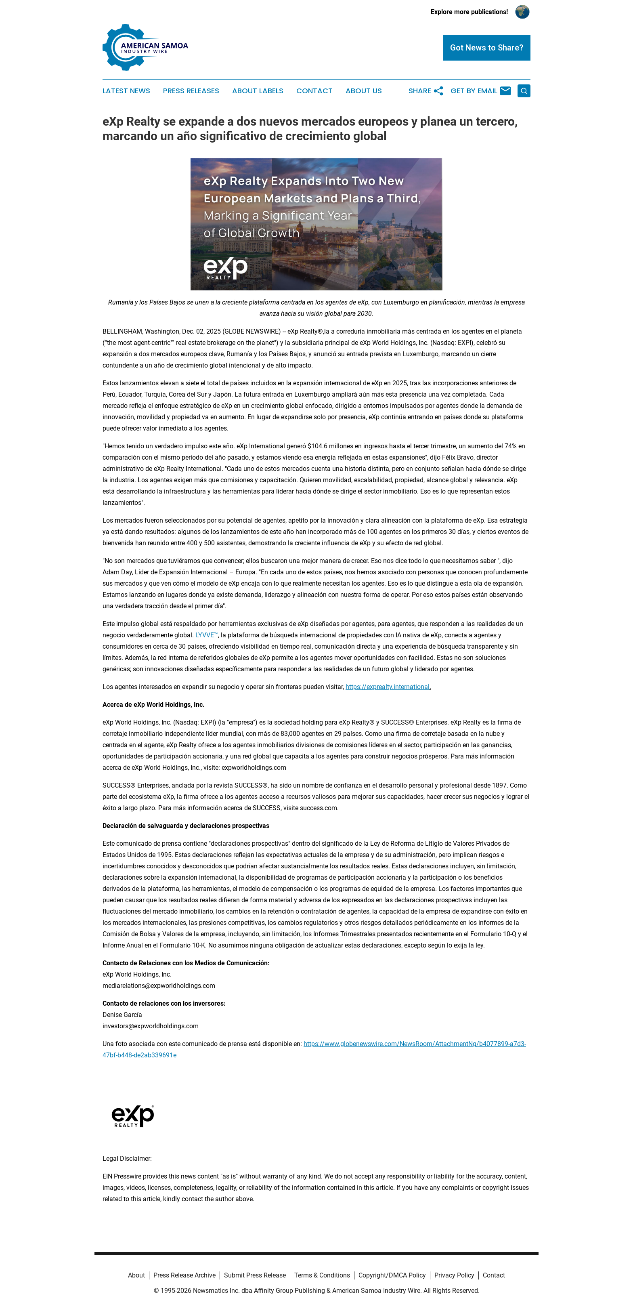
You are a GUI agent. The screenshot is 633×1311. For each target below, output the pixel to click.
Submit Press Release (255, 1275)
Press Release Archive (184, 1275)
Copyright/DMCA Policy (392, 1275)
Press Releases (191, 90)
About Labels (257, 90)
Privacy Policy (454, 1275)
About (136, 1275)
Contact (314, 90)
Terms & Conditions (322, 1275)
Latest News (126, 90)
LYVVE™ (206, 635)
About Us (364, 90)
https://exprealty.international (388, 687)
